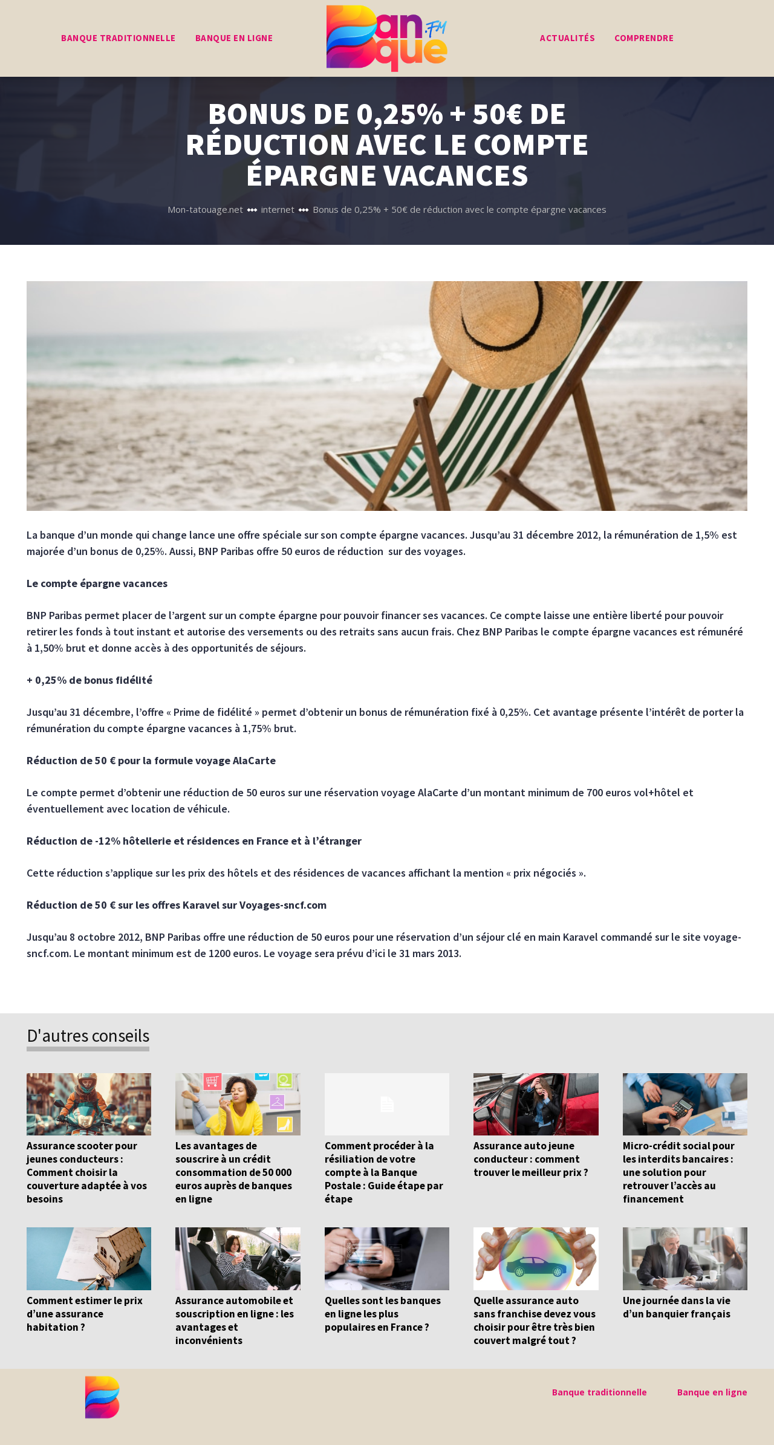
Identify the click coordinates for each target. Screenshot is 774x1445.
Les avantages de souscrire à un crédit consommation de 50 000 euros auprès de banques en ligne (233, 1172)
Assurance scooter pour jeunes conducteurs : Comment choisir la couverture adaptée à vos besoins (86, 1172)
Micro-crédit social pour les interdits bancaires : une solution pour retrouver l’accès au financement (678, 1172)
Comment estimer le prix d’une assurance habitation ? (85, 1314)
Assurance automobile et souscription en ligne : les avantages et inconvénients (234, 1320)
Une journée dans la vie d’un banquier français (676, 1307)
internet (277, 209)
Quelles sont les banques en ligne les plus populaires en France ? (382, 1314)
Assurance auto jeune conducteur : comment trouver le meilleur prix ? (530, 1159)
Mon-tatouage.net (205, 209)
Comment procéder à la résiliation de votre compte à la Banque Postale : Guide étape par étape (383, 1172)
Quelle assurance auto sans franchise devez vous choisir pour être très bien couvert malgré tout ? (534, 1320)
